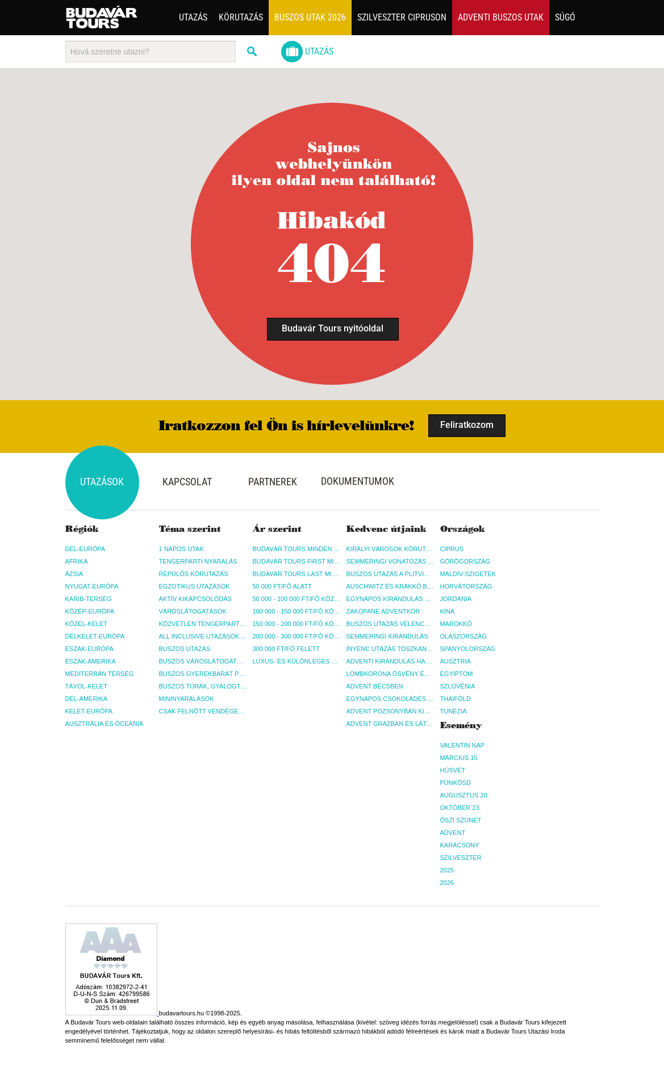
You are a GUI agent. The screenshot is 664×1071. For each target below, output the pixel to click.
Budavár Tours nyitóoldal (332, 328)
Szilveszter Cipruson (401, 17)
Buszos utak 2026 (310, 17)
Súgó (565, 17)
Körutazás (241, 17)
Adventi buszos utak (501, 17)
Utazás (193, 17)
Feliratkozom (467, 424)
